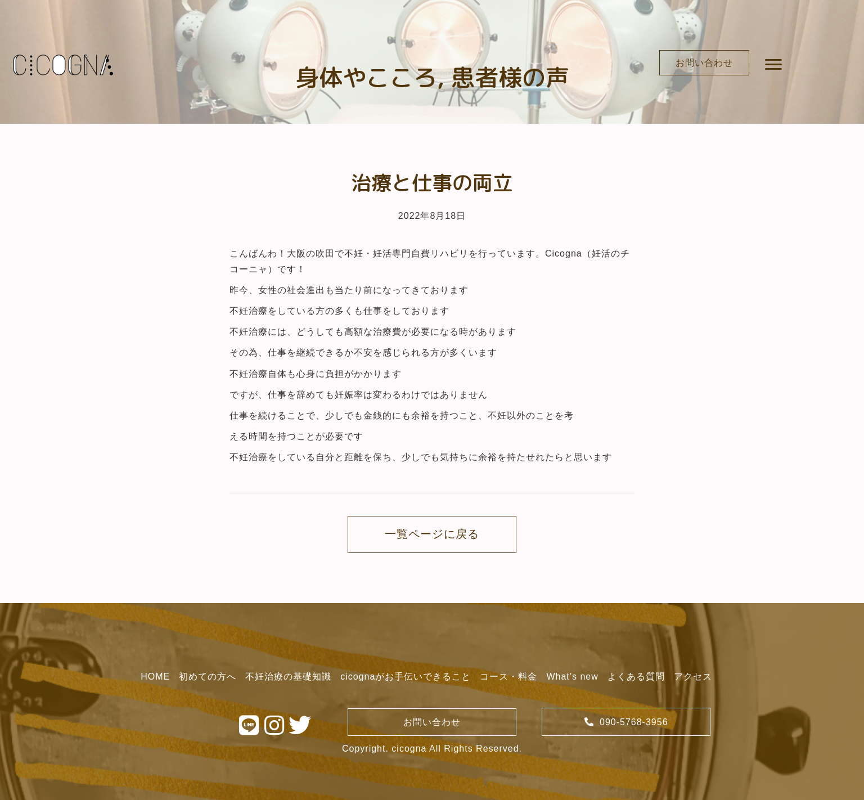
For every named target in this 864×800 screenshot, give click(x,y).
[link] (155, 676)
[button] (704, 62)
